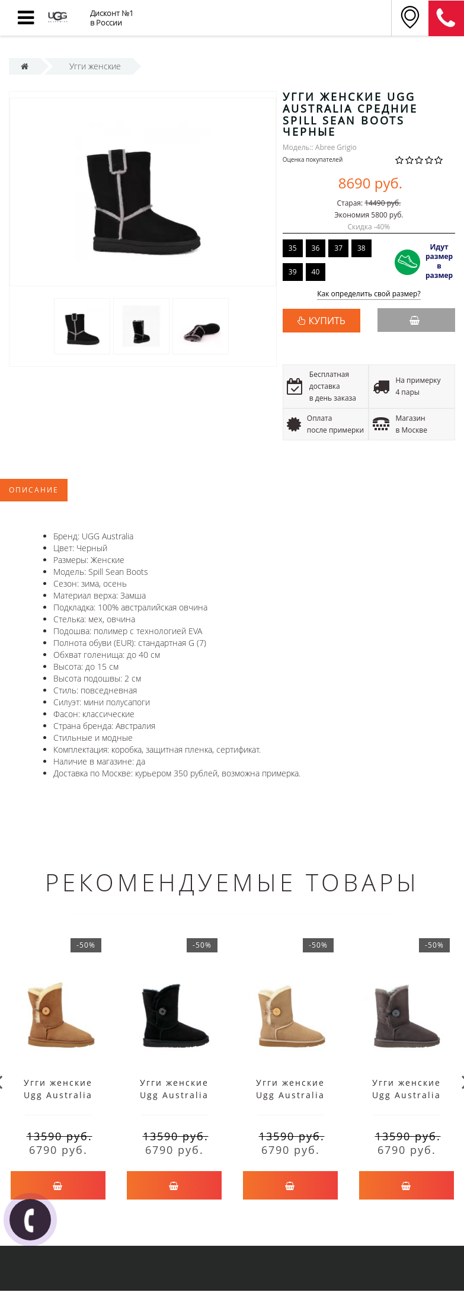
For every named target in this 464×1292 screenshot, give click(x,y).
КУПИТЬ (327, 321)
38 (361, 248)
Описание (34, 490)
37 (338, 248)
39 (293, 272)
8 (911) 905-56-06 (446, 18)
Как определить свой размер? (369, 294)
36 (316, 248)
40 (316, 272)
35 (293, 248)
